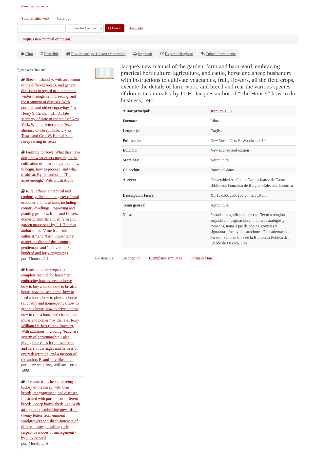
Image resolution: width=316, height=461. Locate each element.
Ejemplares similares (165, 258)
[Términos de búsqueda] (42, 28)
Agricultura (220, 160)
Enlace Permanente (221, 54)
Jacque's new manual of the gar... (47, 39)
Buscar (114, 28)
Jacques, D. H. (222, 111)
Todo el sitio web (35, 18)
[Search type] (85, 28)
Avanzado (136, 28)
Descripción (130, 258)
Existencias (104, 258)
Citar (29, 54)
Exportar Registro (179, 54)
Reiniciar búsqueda (34, 6)
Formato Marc (201, 258)
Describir (51, 54)
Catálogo (64, 18)
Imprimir (145, 54)
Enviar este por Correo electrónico (98, 54)
